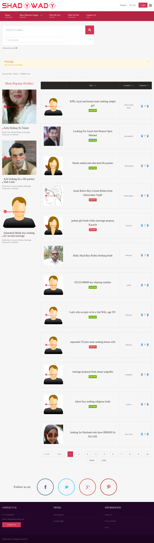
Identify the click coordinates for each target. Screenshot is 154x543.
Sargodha (128, 374)
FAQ (106, 527)
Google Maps (59, 521)
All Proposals (59, 515)
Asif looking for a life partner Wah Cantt (19, 180)
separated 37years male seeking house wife (92, 341)
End (104, 460)
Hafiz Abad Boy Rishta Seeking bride (93, 255)
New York (129, 434)
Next (92, 460)
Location (128, 85)
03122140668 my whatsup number (93, 282)
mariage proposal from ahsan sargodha (92, 371)
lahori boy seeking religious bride (92, 401)
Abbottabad (128, 166)
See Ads (133, 5)
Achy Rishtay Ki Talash (16, 128)
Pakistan (128, 255)
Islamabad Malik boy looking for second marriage (19, 234)
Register (123, 5)
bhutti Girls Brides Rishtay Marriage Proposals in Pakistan (16, 133)
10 (147, 454)
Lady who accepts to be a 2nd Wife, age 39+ (92, 312)
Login (143, 5)
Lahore (128, 404)
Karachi (129, 225)
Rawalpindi (128, 136)
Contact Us (11, 525)
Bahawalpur (128, 196)
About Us (108, 515)
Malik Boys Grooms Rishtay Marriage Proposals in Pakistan (16, 241)
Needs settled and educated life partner (92, 163)
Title (92, 85)
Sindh (128, 285)
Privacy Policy (110, 521)
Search (89, 30)
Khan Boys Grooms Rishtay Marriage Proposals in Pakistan (16, 187)
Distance (144, 85)
